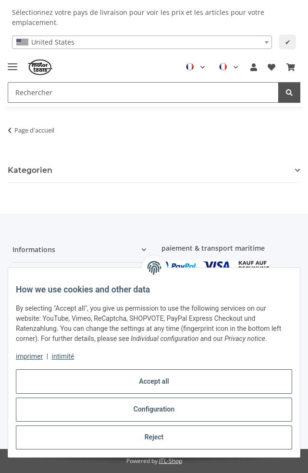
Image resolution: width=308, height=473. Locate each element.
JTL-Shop (170, 461)
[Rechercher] (289, 92)
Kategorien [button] (30, 170)
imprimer (29, 356)
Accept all (154, 381)
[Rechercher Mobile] (143, 92)
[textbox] (142, 42)
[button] (253, 67)
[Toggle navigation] (12, 63)
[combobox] (142, 42)
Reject (154, 437)
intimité (63, 356)
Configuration (154, 409)
